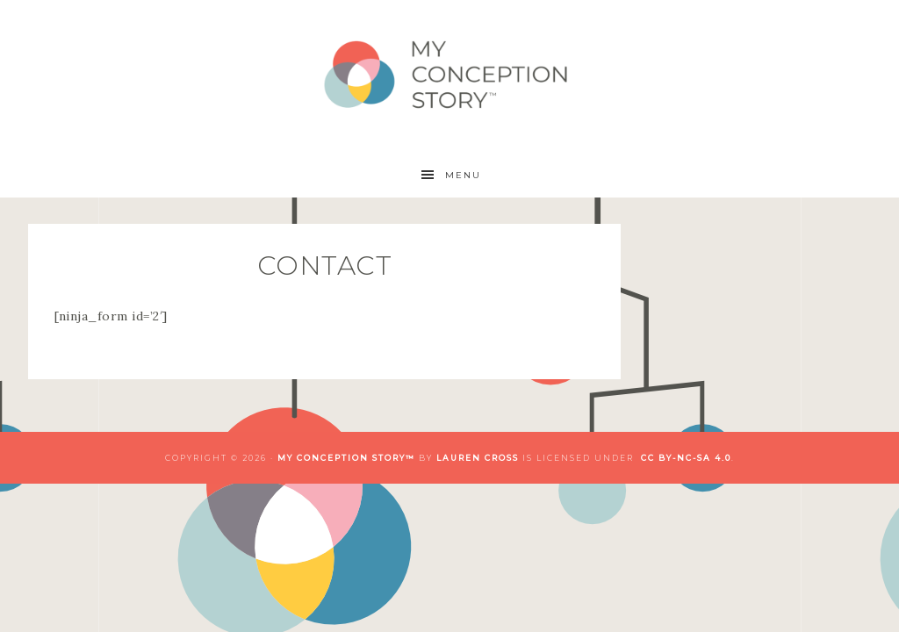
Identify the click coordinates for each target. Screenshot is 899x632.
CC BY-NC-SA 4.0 (686, 458)
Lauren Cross (477, 458)
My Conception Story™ (449, 77)
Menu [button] (463, 175)
